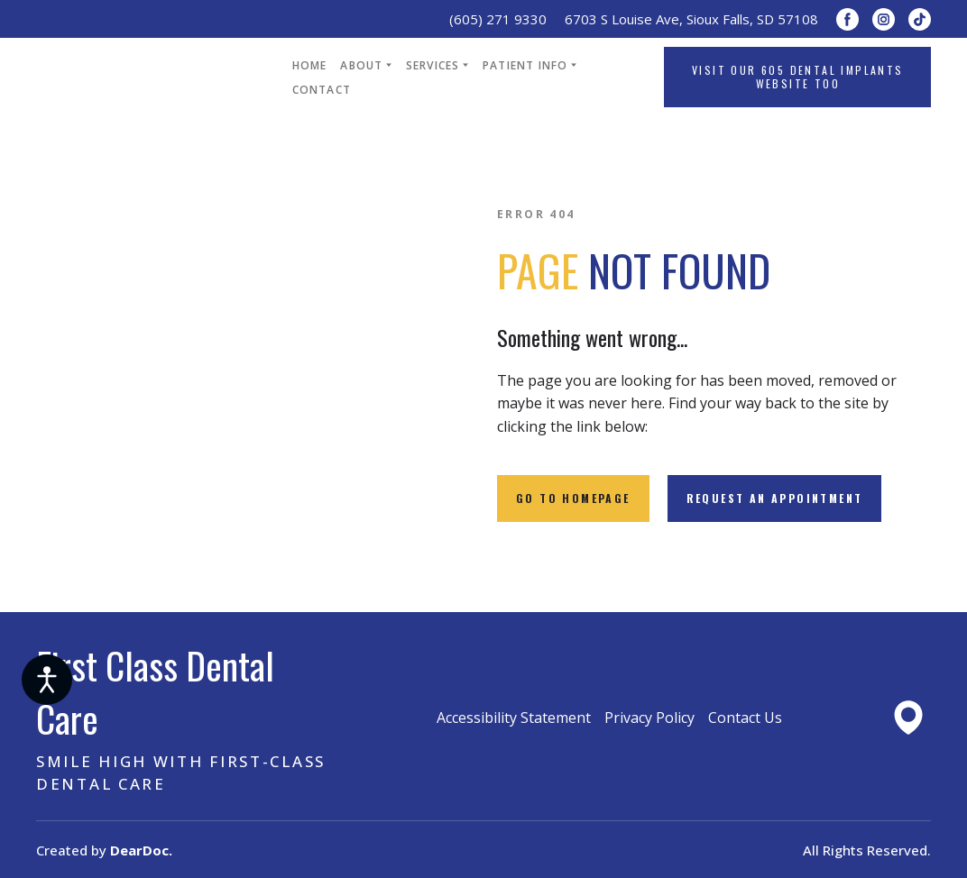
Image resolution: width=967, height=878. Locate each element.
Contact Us (745, 717)
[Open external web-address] (908, 717)
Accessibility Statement (514, 717)
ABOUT (361, 65)
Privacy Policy (649, 717)
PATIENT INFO (525, 65)
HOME (309, 65)
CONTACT (321, 89)
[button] (847, 19)
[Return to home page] (150, 77)
